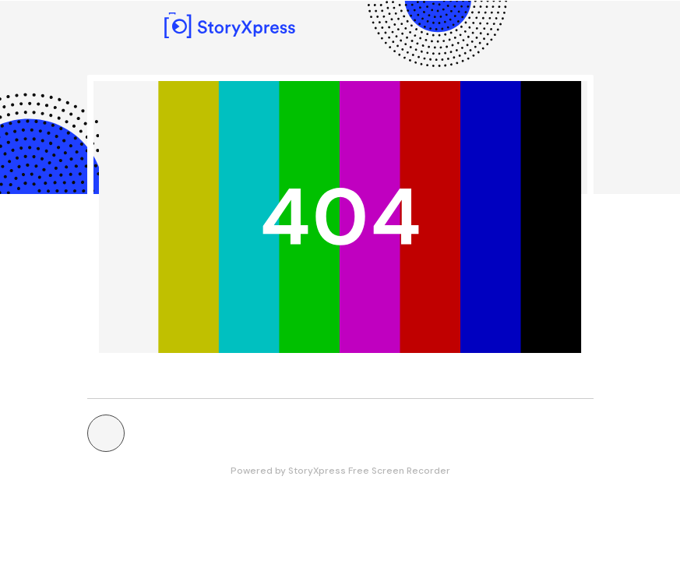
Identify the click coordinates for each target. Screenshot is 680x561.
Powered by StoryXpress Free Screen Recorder (340, 470)
